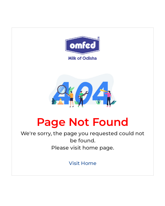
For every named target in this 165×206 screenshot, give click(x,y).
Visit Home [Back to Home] (82, 163)
